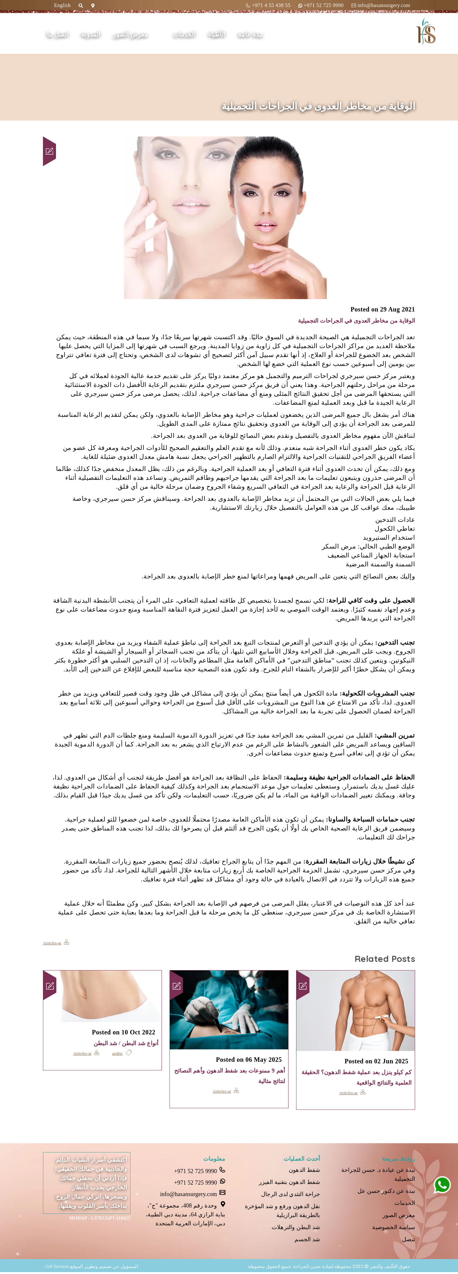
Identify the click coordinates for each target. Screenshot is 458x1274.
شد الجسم (307, 1241)
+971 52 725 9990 (321, 5)
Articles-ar (52, 942)
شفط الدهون (304, 1170)
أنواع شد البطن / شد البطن (120, 1043)
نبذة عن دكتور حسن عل (385, 1191)
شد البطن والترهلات (295, 1229)
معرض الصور (152, 35)
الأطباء (238, 35)
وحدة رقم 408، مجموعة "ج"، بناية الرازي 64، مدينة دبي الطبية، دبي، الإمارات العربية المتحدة (184, 1214)
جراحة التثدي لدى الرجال (289, 1195)
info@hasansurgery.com (380, 5)
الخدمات (206, 35)
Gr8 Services (57, 1268)
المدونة (112, 35)
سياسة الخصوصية (393, 1229)
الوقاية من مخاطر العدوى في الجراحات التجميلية (347, 320)
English (62, 5)
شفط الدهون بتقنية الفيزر (288, 1183)
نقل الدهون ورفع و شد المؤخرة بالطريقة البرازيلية (281, 1212)
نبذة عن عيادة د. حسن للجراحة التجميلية (377, 1174)
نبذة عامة (272, 35)
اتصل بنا (79, 35)
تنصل (408, 1241)
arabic (117, 1053)
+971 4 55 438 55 (268, 5)
